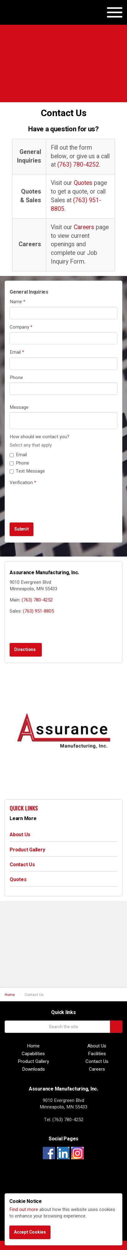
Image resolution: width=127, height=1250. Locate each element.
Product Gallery (27, 850)
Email (17, 352)
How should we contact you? (39, 437)
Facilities (97, 1053)
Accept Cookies (30, 1232)
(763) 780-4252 (78, 164)
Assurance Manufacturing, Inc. (36, 18)
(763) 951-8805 (76, 204)
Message (19, 407)
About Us (20, 834)
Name (17, 302)
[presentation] (57, 499)
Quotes (83, 183)
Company (21, 327)
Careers (84, 227)
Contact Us (22, 864)
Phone (16, 377)
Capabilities (33, 1053)
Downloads (33, 1069)
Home (33, 1046)
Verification (23, 482)
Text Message (27, 471)
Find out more (23, 1209)
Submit (21, 529)
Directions (25, 649)
